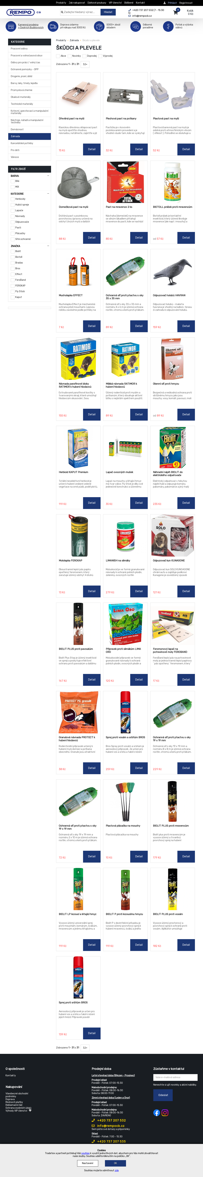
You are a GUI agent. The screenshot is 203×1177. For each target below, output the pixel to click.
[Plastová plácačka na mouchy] (125, 801)
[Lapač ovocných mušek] (125, 447)
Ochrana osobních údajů (18, 1107)
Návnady (20, 216)
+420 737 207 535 (109, 1141)
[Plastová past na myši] (172, 93)
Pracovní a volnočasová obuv (26, 55)
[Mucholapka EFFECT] (78, 270)
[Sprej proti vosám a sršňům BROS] (125, 712)
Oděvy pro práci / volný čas (25, 62)
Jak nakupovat (77, 2)
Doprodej (92, 55)
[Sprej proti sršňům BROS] (78, 977)
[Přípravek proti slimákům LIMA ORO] (125, 624)
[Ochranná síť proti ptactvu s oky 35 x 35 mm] (125, 270)
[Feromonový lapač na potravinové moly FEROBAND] (172, 624)
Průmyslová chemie (21, 90)
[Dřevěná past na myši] (78, 93)
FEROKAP (20, 285)
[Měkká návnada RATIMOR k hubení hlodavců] (125, 359)
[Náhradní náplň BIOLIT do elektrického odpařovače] (172, 447)
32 (85, 64)
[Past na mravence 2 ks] (125, 182)
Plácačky (20, 233)
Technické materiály (22, 104)
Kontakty (11, 1075)
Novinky (76, 55)
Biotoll (18, 257)
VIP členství (115, 2)
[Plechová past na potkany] (125, 93)
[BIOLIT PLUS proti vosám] (172, 889)
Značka (15, 246)
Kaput (18, 297)
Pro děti (15, 150)
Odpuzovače (22, 221)
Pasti (18, 227)
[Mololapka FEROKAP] (78, 535)
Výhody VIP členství (19, 1110)
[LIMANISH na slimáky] (125, 535)
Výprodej (108, 55)
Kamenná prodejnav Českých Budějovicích (31, 26)
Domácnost (17, 129)
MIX (17, 186)
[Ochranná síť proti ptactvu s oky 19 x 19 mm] (172, 712)
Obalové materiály (21, 97)
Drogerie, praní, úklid (21, 76)
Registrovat (186, 3)
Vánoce (15, 157)
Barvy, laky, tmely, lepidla (24, 83)
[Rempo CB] (26, 10)
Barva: (15, 176)
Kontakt (140, 2)
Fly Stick (20, 291)
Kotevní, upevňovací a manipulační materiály (29, 112)
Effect (18, 274)
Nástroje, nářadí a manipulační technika (27, 121)
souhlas (85, 1153)
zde (117, 1170)
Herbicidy (20, 199)
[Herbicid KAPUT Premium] (78, 447)
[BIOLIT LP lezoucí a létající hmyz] (78, 889)
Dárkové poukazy (97, 2)
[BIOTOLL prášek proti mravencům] (172, 182)
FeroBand (20, 280)
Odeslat (163, 1095)
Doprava (10, 1099)
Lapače (19, 210)
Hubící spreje (22, 204)
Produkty (61, 2)
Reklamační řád (14, 1105)
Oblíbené (128, 2)
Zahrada (15, 136)
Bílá (17, 181)
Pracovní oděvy (19, 48)
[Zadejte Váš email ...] (175, 1077)
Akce (63, 55)
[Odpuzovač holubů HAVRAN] (172, 270)
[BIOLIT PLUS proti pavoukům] (78, 624)
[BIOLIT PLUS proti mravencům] (172, 801)
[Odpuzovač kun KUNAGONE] (172, 535)
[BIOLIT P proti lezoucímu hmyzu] (125, 889)
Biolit (18, 251)
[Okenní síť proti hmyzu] (172, 359)
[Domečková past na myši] (78, 182)
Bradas (19, 262)
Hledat (108, 12)
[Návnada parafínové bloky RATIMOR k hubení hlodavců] (78, 359)
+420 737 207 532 (109, 1120)
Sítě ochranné (23, 239)
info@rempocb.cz (108, 1126)
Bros (17, 268)
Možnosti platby (14, 1102)
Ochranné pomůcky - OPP (25, 69)
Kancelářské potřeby (22, 143)
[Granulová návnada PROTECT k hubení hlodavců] (78, 712)
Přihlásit (172, 3)
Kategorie (17, 193)
